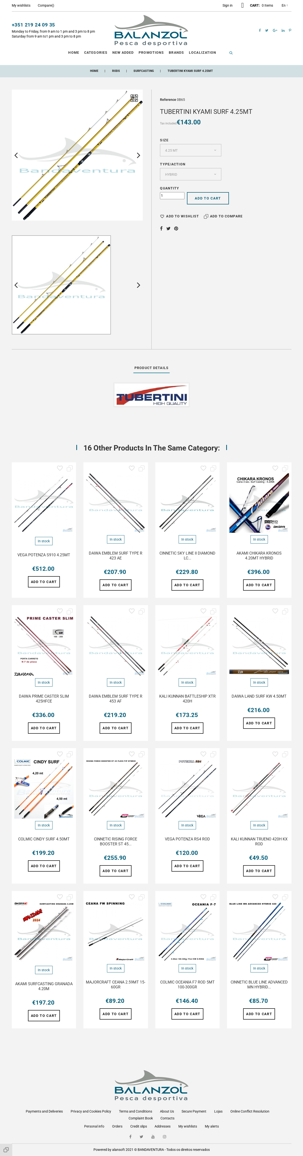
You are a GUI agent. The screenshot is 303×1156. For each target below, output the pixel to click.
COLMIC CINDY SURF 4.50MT (44, 839)
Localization (202, 52)
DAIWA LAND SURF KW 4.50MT (259, 696)
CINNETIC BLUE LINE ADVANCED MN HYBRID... (259, 984)
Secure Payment (194, 1111)
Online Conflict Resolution (249, 1111)
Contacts (167, 1118)
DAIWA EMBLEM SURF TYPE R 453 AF (115, 699)
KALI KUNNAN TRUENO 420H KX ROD (259, 841)
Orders (117, 1126)
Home (73, 52)
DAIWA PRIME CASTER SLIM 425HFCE (44, 699)
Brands (176, 52)
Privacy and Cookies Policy (91, 1111)
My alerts (212, 1126)
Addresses (163, 1126)
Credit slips (138, 1126)
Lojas (218, 1111)
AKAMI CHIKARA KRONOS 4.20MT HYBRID (259, 555)
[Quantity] (172, 195)
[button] (228, 5)
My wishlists (187, 1126)
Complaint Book (141, 1118)
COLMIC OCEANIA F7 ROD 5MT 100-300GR (187, 984)
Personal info (94, 1126)
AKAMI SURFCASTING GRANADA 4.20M (44, 986)
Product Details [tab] (151, 368)
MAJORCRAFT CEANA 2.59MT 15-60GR (115, 984)
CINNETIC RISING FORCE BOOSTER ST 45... (115, 841)
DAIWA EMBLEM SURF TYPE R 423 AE (115, 555)
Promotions (151, 52)
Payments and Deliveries (44, 1111)
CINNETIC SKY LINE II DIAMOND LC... (187, 555)
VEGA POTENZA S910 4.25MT (43, 555)
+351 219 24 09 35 (33, 25)
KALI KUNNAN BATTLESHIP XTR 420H (187, 699)
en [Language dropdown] (285, 5)
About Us (167, 1111)
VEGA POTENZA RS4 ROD (187, 839)
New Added (123, 52)
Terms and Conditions (135, 1111)
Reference (168, 100)
